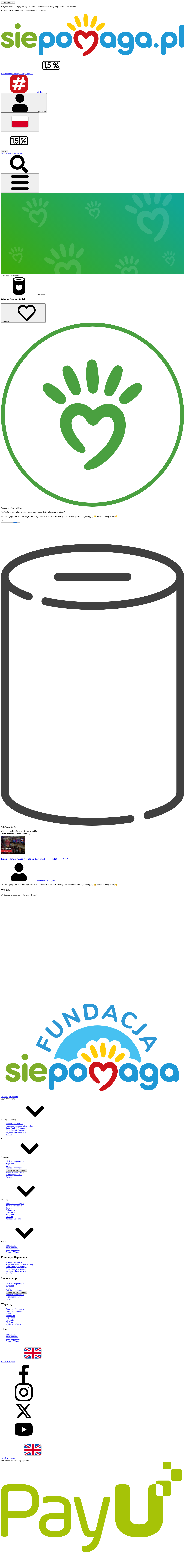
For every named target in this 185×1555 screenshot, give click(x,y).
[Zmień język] (20, 122)
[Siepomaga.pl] (92, 55)
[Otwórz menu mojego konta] (24, 102)
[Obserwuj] (23, 313)
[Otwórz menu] (20, 183)
